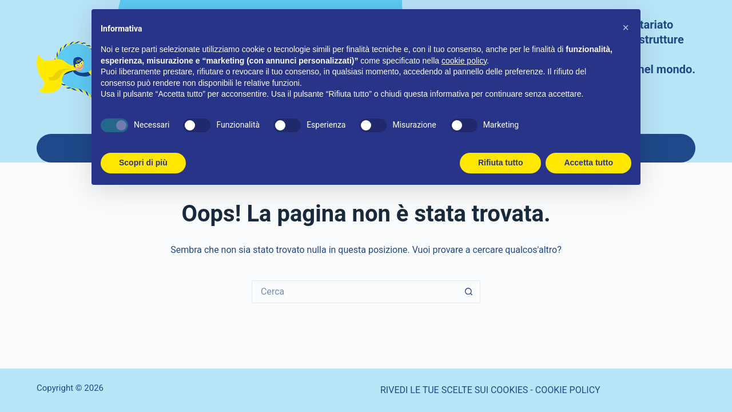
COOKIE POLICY (567, 390)
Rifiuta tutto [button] (500, 162)
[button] (625, 27)
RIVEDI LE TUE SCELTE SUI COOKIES (454, 390)
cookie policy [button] (464, 60)
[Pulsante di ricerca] (469, 291)
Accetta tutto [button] (588, 162)
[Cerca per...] (355, 291)
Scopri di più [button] (143, 162)
